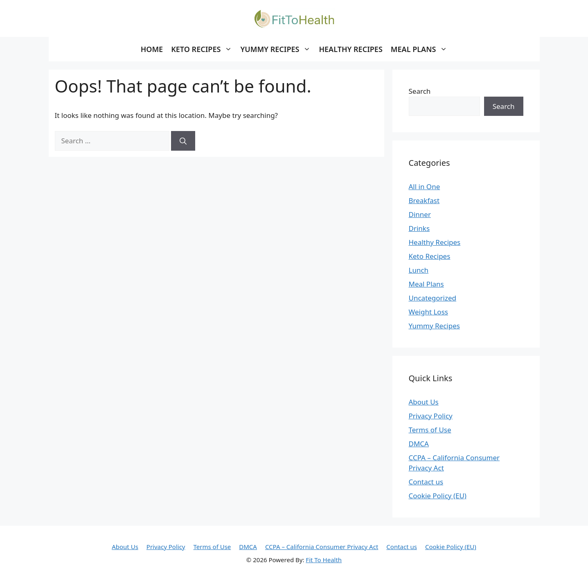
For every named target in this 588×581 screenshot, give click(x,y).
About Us (424, 402)
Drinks (419, 228)
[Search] (183, 141)
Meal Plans (426, 284)
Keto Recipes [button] (203, 49)
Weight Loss (428, 311)
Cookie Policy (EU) (437, 495)
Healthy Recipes (350, 49)
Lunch (419, 270)
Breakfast (424, 200)
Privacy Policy (431, 415)
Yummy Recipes (434, 325)
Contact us (426, 481)
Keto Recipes (430, 256)
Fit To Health (324, 560)
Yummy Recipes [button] (277, 49)
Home (152, 49)
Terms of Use (430, 429)
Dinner (420, 214)
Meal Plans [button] (421, 49)
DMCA (419, 443)
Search (420, 91)
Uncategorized (433, 298)
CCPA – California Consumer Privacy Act (321, 547)
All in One (424, 186)
